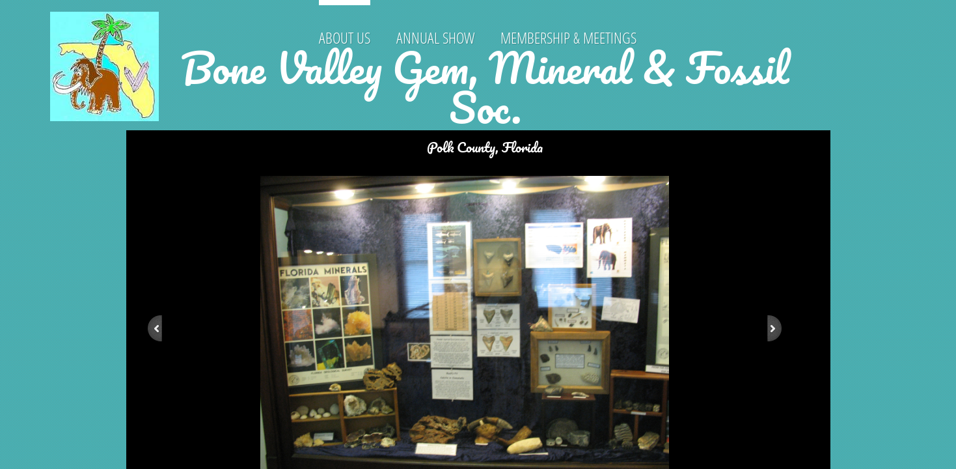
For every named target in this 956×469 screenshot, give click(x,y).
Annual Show (435, 37)
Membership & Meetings (568, 37)
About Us (344, 37)
